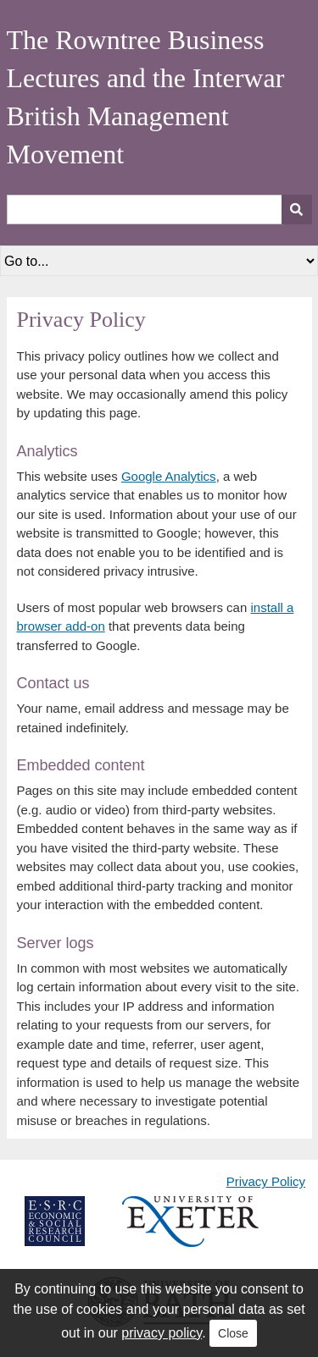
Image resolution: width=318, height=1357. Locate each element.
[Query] (159, 209)
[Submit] (297, 209)
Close (233, 1333)
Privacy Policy (265, 1181)
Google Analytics (168, 476)
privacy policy (161, 1333)
